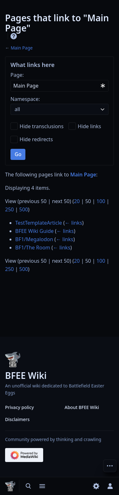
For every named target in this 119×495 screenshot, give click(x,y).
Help (13, 36)
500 (23, 209)
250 (9, 209)
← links (73, 222)
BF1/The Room (32, 247)
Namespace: (25, 99)
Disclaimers (17, 419)
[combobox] (59, 86)
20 (77, 201)
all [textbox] (17, 109)
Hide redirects (36, 139)
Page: (17, 74)
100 (100, 201)
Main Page (22, 48)
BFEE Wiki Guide (34, 231)
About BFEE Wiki (82, 407)
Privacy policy (19, 407)
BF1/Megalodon (34, 239)
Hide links (89, 126)
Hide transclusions (41, 126)
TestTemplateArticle (38, 222)
